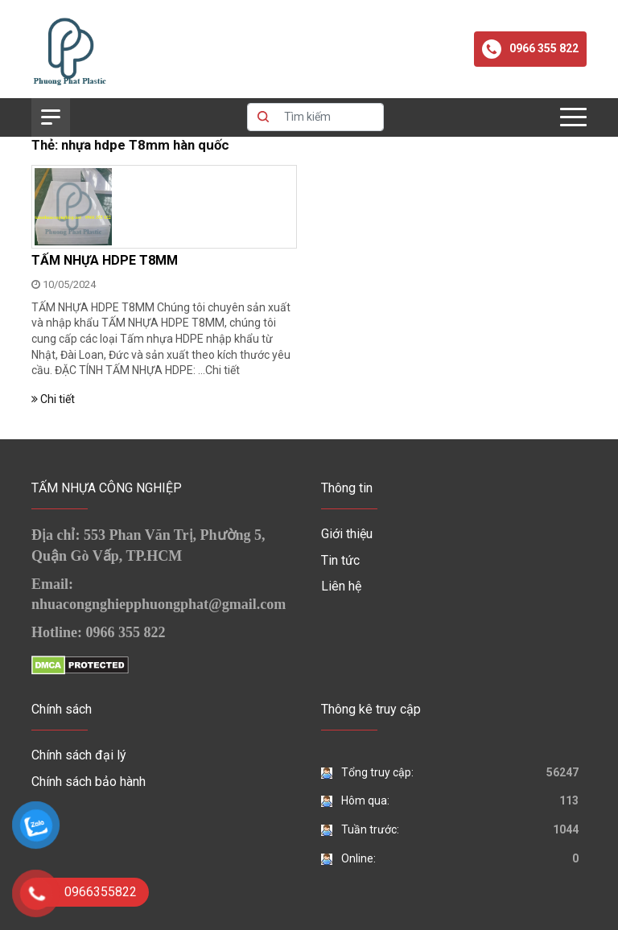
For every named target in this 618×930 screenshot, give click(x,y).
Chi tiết (222, 370)
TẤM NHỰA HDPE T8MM (104, 260)
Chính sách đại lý (78, 755)
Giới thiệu (347, 533)
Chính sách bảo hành (88, 781)
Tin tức (340, 560)
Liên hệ (341, 586)
